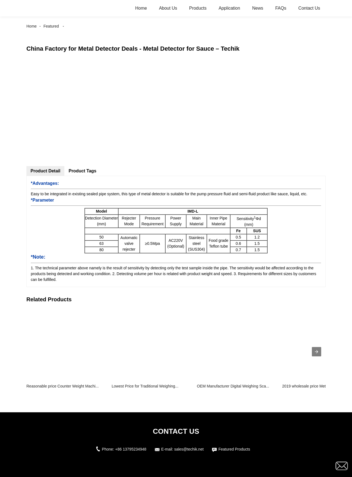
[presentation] (316, 351)
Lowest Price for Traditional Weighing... (145, 386)
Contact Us (309, 8)
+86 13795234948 (130, 449)
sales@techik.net (189, 449)
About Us (168, 8)
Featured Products (234, 449)
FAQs (280, 8)
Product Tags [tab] (82, 171)
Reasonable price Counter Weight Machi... (62, 386)
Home (141, 8)
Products (198, 8)
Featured (51, 26)
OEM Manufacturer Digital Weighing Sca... (233, 386)
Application (229, 8)
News (257, 8)
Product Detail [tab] (45, 171)
